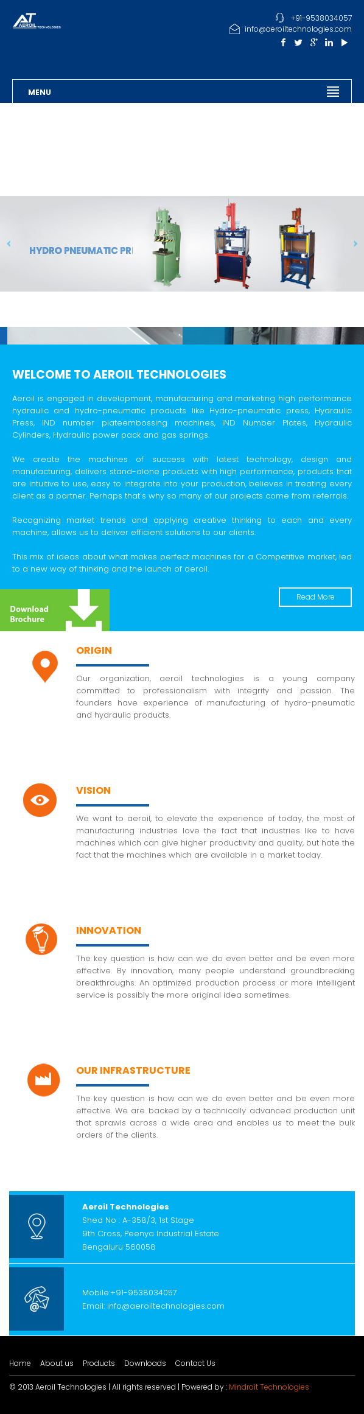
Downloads (145, 1363)
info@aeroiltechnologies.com (298, 29)
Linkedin (329, 42)
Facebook (283, 42)
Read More (315, 597)
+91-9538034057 (321, 18)
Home (20, 1363)
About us (57, 1363)
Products (99, 1363)
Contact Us (195, 1363)
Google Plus (313, 42)
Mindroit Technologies (269, 1387)
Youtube (344, 42)
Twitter (298, 42)
